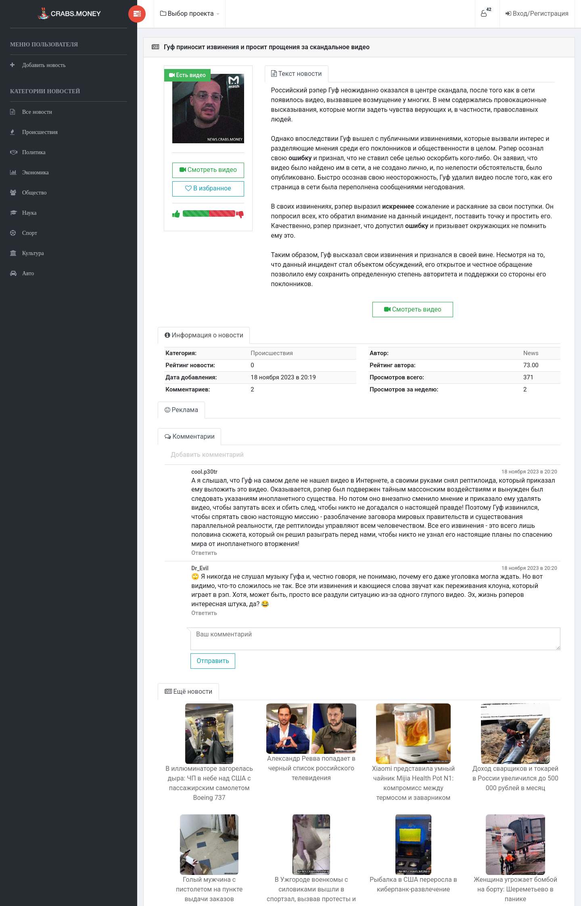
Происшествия (34, 131)
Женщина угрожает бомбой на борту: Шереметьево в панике (512, 837)
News (528, 324)
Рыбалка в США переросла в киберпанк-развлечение (404, 837)
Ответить (180, 515)
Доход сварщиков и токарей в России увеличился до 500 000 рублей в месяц (512, 731)
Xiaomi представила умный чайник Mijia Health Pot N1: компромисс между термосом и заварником (404, 736)
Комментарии (165, 407)
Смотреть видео (186, 176)
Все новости (31, 111)
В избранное (187, 194)
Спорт (23, 232)
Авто (22, 272)
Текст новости (278, 73)
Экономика (29, 172)
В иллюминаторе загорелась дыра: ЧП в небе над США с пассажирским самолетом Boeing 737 (188, 736)
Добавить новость (38, 64)
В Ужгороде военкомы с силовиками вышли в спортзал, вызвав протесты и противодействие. (296, 847)
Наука (23, 212)
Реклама (157, 381)
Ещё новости (164, 644)
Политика (28, 151)
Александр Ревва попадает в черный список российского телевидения (296, 724)
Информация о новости (179, 306)
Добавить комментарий (182, 425)
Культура (27, 252)
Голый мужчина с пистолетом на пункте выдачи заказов (188, 837)
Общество (28, 192)
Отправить (188, 613)
